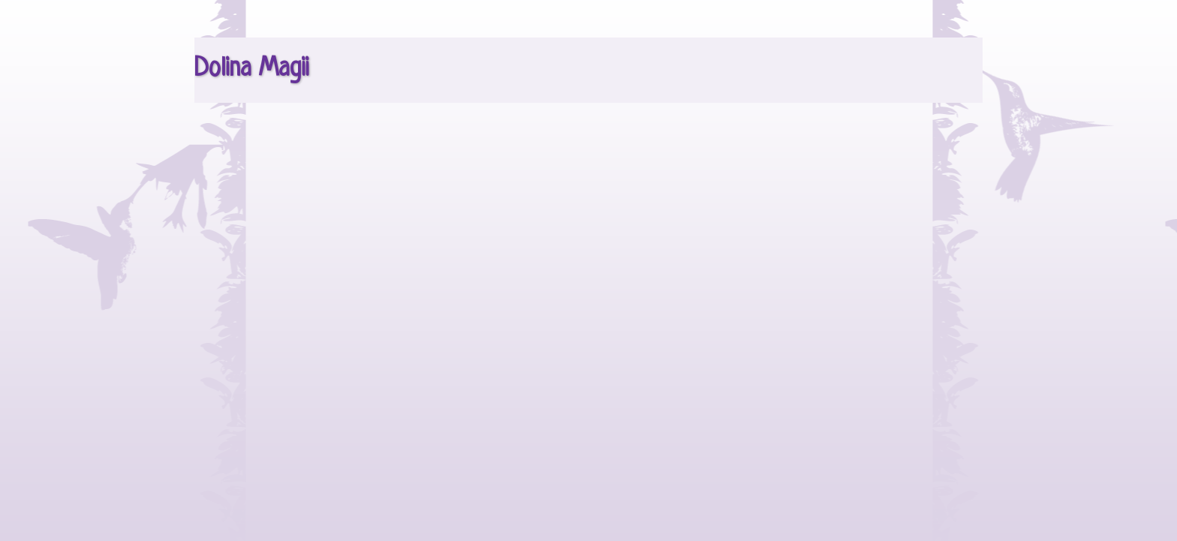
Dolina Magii (251, 69)
